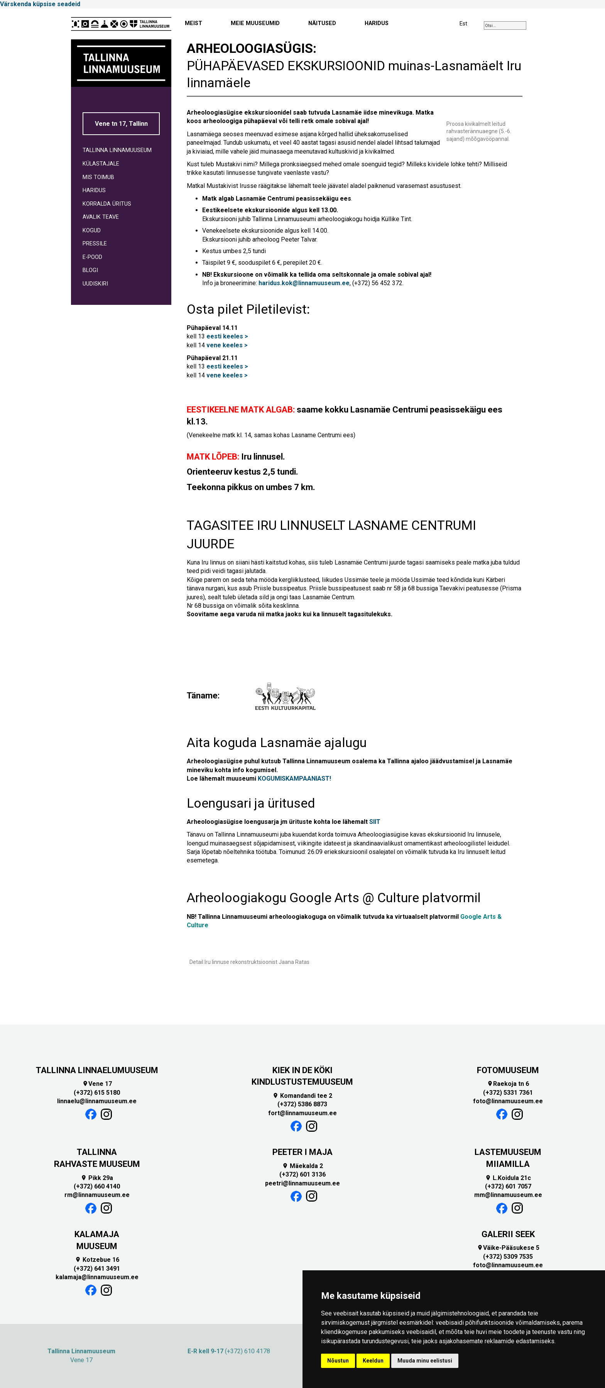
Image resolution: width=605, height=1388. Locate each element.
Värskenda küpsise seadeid (40, 4)
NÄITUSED (322, 23)
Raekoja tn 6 (508, 1083)
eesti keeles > (227, 336)
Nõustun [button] (338, 1361)
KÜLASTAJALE (101, 164)
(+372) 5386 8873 (302, 1104)
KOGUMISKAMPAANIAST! (294, 778)
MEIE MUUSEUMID (255, 23)
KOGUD (92, 230)
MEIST (193, 23)
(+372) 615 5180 (97, 1092)
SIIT (374, 821)
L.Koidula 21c (508, 1178)
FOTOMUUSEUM (508, 1070)
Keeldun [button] (373, 1361)
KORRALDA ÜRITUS (107, 204)
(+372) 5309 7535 (508, 1256)
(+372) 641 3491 (97, 1268)
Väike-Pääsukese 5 (508, 1247)
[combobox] (505, 25)
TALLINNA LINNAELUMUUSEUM (97, 1070)
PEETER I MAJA (302, 1152)
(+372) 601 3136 (302, 1174)
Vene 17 (97, 1083)
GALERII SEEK (508, 1234)
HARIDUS (377, 23)
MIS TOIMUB (98, 177)
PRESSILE (95, 243)
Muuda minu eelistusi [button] (424, 1361)
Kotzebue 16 (97, 1259)
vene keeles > (227, 345)
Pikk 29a (97, 1178)
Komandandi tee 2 (302, 1095)
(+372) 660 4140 (97, 1186)
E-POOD (92, 257)
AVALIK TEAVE (101, 217)
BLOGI (90, 270)
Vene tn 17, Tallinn (121, 123)
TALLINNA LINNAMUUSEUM (117, 150)
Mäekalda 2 (302, 1166)
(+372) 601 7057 (508, 1186)
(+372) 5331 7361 (508, 1092)
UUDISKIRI (95, 284)
